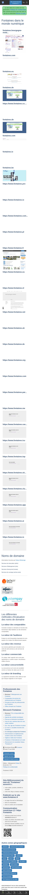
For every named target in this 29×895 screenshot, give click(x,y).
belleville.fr (5, 846)
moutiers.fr (18, 855)
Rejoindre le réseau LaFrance (11, 759)
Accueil (3, 892)
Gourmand (20, 892)
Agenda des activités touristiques (14, 717)
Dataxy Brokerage (20, 560)
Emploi (14, 892)
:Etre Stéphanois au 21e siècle (10, 879)
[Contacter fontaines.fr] (26, 2)
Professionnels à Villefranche (10, 861)
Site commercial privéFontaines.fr (16, 2)
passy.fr (11, 858)
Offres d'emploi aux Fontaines (13, 706)
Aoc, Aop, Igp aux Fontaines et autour (15, 725)
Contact (26, 892)
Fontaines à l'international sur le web (15, 740)
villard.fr (17, 858)
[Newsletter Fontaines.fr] (23, 2)
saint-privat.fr (6, 867)
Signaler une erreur (9, 756)
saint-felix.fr (5, 864)
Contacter (19, 747)
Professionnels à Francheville (10, 852)
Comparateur (8, 892)
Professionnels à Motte (8, 855)
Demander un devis (9, 753)
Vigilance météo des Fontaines (13, 737)
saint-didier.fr (22, 861)
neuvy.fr (4, 858)
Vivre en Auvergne (7, 876)
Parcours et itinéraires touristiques (14, 719)
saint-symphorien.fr (16, 867)
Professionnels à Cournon (9, 849)
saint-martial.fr (14, 864)
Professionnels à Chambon (17, 846)
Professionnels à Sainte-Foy (9, 873)
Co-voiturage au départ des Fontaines (15, 731)
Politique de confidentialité (18, 9)
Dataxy (18, 763)
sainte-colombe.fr (7, 870)
